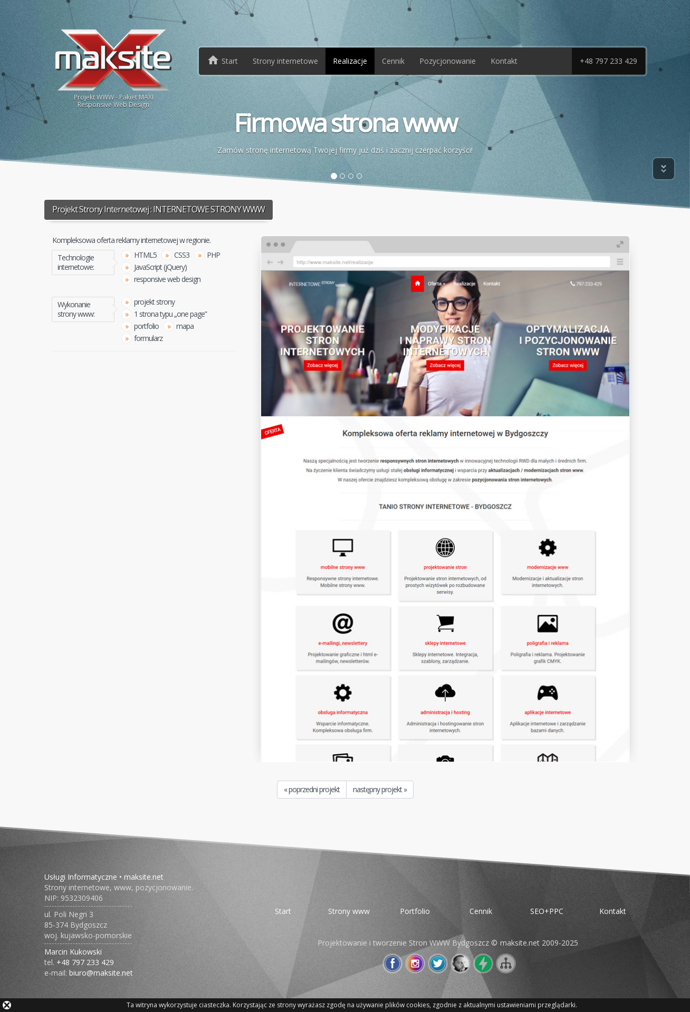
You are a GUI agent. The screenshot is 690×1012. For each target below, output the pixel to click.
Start (283, 911)
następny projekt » (380, 789)
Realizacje (350, 61)
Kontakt (504, 61)
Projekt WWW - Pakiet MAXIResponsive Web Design (113, 67)
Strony (285, 61)
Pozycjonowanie (447, 61)
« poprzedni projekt (312, 789)
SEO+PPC (546, 911)
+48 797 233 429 (608, 61)
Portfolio (415, 911)
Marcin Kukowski (73, 952)
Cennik (393, 61)
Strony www (349, 911)
